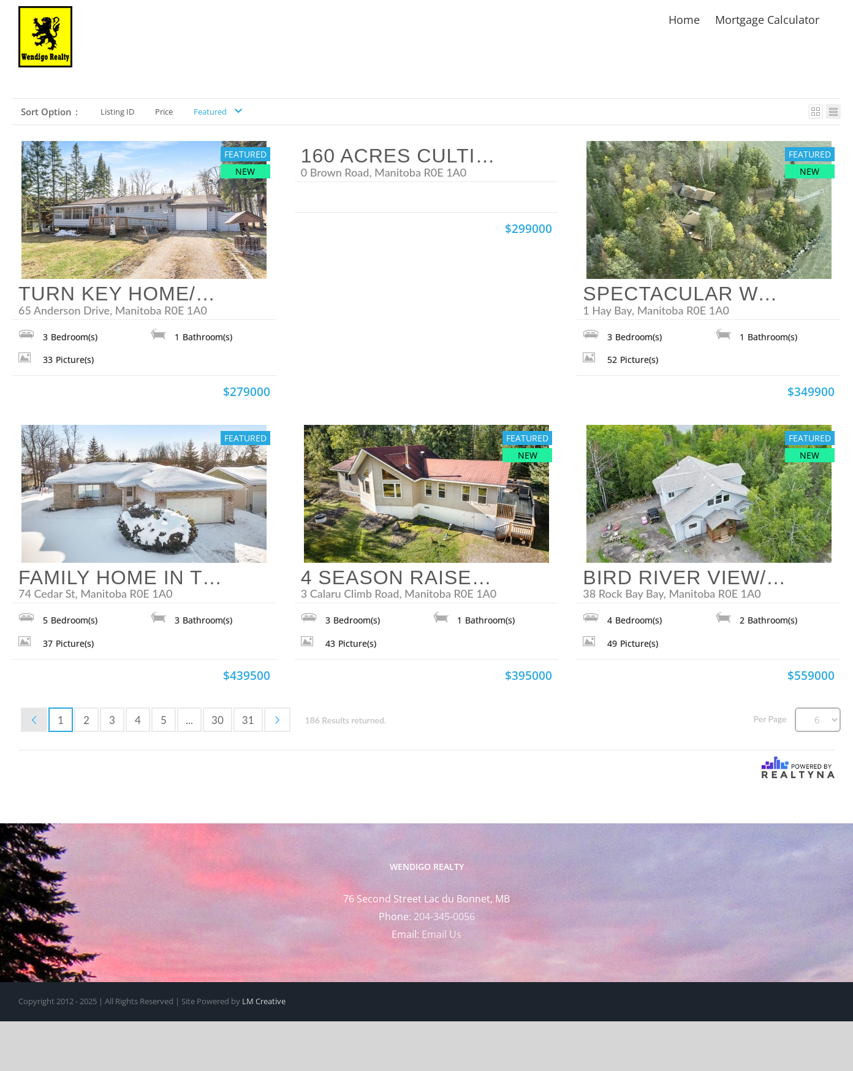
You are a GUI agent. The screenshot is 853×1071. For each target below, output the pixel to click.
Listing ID (117, 111)
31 (248, 720)
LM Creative (264, 1001)
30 (217, 720)
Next (277, 719)
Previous (34, 719)
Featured (210, 111)
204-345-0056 (444, 916)
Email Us (441, 934)
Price (164, 111)
